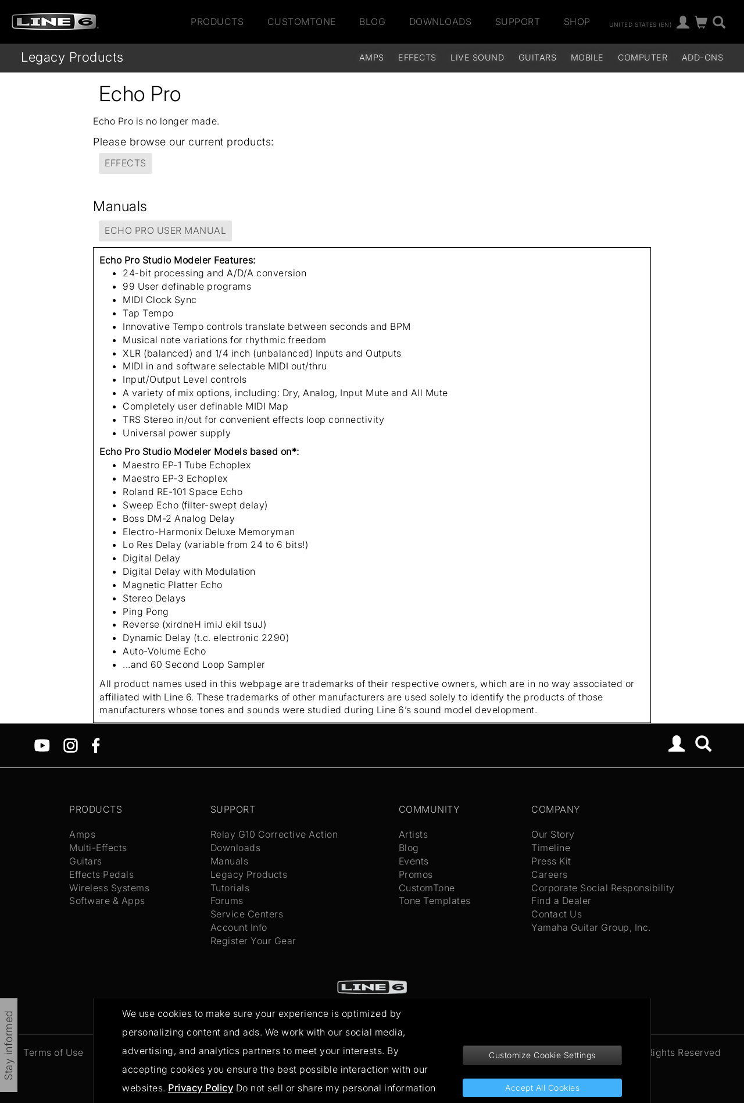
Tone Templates (435, 900)
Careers (549, 874)
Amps (371, 57)
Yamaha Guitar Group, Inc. (591, 927)
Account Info (238, 927)
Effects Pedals (101, 874)
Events (414, 861)
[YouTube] (42, 744)
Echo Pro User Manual (165, 230)
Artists (413, 834)
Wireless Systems (109, 888)
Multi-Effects (98, 847)
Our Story (553, 834)
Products (217, 21)
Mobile (587, 57)
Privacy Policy (200, 1088)
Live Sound (477, 57)
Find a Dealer (561, 900)
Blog (372, 21)
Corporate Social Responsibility (603, 888)
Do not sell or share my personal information (336, 1088)
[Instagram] (70, 744)
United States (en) (640, 23)
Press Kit (551, 861)
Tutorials (230, 888)
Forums (227, 900)
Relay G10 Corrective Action (274, 834)
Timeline (550, 847)
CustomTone (301, 21)
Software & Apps (107, 900)
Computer (642, 57)
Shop (577, 21)
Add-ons (703, 57)
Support (518, 21)
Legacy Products (72, 57)
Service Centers (247, 914)
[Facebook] (95, 744)
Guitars (537, 57)
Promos (416, 874)
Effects (417, 57)
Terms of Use (53, 1052)
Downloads (440, 21)
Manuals (229, 861)
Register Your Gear (253, 941)
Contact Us (556, 914)
